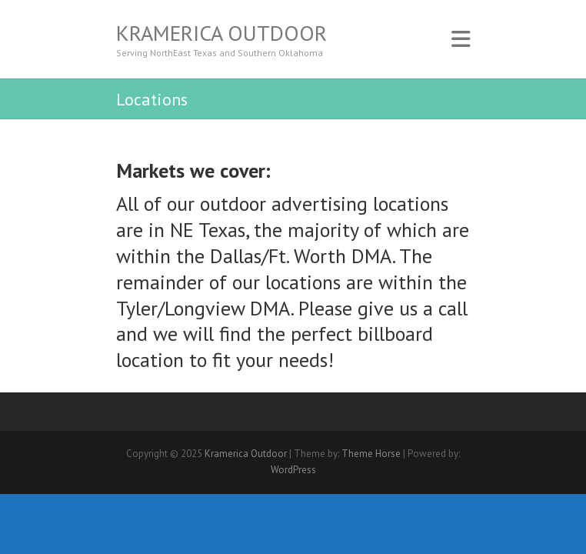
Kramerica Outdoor (221, 33)
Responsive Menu (460, 39)
